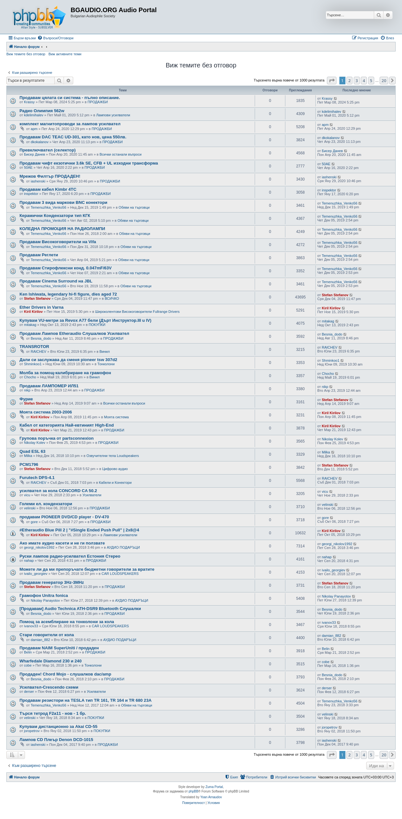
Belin (28, 652)
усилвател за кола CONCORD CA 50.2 (58, 490)
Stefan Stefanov (37, 298)
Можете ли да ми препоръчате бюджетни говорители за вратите (86, 569)
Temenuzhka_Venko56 (48, 207)
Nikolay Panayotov (45, 600)
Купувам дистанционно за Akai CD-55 (58, 726)
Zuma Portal (214, 787)
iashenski (38, 181)
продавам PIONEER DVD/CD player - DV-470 (64, 516)
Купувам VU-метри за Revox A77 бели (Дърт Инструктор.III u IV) (85, 320)
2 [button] (349, 80)
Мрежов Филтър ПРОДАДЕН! (49, 176)
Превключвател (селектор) (47, 150)
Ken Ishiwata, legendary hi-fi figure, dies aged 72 (68, 294)
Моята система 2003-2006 (45, 412)
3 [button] (357, 80)
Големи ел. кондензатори (45, 503)
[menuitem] (55, 38)
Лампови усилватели (113, 115)
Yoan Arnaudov (211, 797)
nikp (27, 390)
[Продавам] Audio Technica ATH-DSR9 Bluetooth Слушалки (80, 608)
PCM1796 (28, 464)
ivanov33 (31, 626)
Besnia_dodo (41, 338)
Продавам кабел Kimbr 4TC (47, 189)
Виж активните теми (65, 54)
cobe (28, 665)
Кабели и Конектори (115, 482)
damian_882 (40, 640)
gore (34, 522)
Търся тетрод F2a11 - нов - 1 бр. (52, 713)
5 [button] (371, 80)
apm (34, 129)
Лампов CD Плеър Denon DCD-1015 (56, 739)
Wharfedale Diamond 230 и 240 (50, 661)
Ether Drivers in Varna (41, 307)
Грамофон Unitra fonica (43, 595)
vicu (27, 495)
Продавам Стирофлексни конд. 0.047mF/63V (65, 268)
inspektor (31, 194)
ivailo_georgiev (35, 574)
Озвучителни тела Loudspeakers (113, 456)
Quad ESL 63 (32, 451)
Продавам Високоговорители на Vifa (57, 241)
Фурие (26, 399)
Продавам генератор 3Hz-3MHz (51, 582)
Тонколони (106, 364)
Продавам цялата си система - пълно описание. (69, 97)
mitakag (30, 325)
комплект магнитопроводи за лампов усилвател (69, 123)
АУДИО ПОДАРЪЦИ (123, 547)
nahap (29, 560)
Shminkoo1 (33, 364)
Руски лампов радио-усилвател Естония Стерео (69, 556)
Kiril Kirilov (33, 311)
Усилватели (91, 495)
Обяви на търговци (134, 207)
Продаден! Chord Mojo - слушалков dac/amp (65, 674)
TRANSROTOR (34, 346)
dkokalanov (40, 142)
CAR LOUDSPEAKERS (120, 574)
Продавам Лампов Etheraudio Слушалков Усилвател (74, 333)
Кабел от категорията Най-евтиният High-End (66, 425)
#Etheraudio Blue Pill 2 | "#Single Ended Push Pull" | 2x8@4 (79, 530)
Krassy (29, 102)
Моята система (116, 417)
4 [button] (364, 80)
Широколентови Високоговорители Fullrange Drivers (137, 311)
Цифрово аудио (115, 469)
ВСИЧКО (112, 298)
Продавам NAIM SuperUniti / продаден (59, 647)
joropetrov (32, 731)
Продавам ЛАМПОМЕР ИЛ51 (49, 385)
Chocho (30, 377)
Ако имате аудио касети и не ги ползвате (62, 543)
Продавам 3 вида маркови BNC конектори (63, 202)
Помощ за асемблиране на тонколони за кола (66, 621)
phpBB (193, 791)
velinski (29, 508)
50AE (28, 167)
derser (29, 691)
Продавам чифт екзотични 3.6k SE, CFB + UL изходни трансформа (88, 163)
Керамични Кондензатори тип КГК (54, 215)
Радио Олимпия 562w (41, 110)
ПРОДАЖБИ (98, 102)
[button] (331, 80)
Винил (104, 351)
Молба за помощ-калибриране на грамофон (65, 372)
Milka (28, 456)
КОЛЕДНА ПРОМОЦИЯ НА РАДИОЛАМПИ (62, 228)
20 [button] (384, 80)
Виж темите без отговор (25, 54)
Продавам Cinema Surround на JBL (55, 281)
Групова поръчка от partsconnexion (56, 438)
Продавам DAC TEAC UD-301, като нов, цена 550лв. (72, 137)
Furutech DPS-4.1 (37, 477)
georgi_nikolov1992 (39, 547)
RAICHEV (38, 351)
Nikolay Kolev (34, 442)
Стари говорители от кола (46, 634)
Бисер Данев (34, 154)
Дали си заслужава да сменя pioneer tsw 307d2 (68, 359)
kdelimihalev (33, 115)
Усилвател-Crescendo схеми (48, 687)
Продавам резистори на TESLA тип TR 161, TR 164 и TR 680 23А (85, 700)
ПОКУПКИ (97, 325)
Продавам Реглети (38, 254)
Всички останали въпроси (121, 154)
